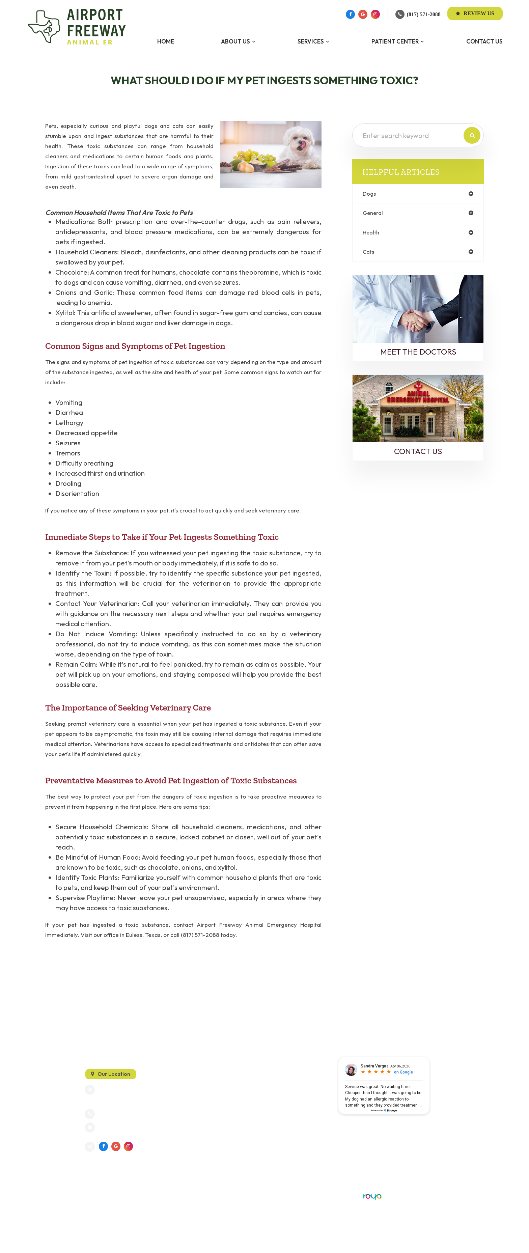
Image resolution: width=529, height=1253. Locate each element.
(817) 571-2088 (424, 14)
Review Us (475, 13)
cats (369, 253)
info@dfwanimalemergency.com (135, 1128)
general (374, 214)
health (372, 234)
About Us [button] (235, 41)
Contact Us (484, 41)
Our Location (114, 1073)
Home (165, 41)
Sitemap (93, 1196)
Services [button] (311, 41)
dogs (370, 194)
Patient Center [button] (395, 41)
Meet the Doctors (418, 354)
